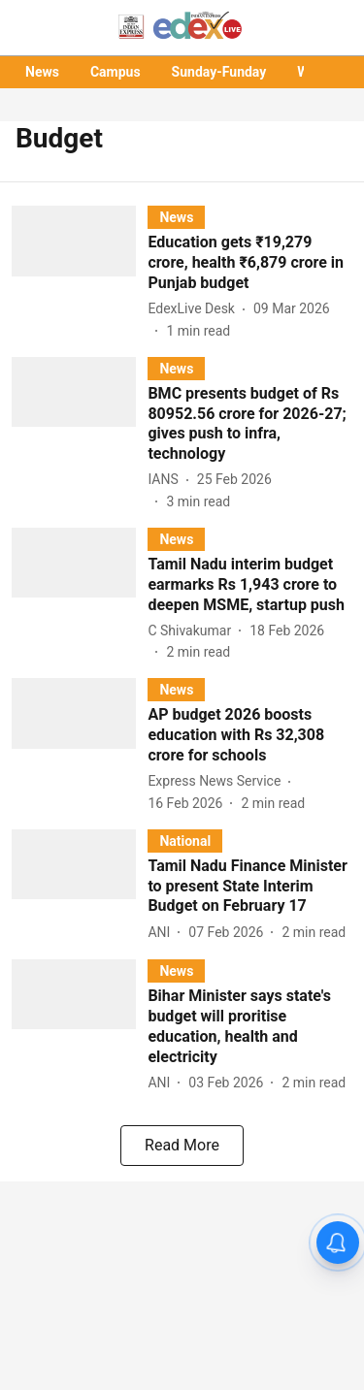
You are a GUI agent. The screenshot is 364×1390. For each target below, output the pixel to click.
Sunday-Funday (219, 72)
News (42, 72)
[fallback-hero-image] (80, 273)
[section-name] (176, 217)
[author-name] (195, 309)
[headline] (250, 263)
